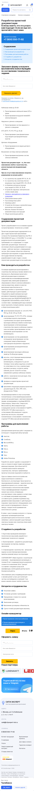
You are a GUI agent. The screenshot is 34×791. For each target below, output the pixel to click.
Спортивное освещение (8, 15)
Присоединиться (11, 689)
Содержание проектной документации (17, 49)
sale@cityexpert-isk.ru (9, 722)
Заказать (9, 661)
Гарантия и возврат (25, 745)
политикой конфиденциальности (13, 101)
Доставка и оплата (25, 742)
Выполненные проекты (23, 737)
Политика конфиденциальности (10, 765)
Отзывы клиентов (7, 751)
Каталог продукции (7, 736)
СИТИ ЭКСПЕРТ (15, 5)
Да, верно (6, 787)
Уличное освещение (24, 15)
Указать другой (20, 787)
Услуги (3, 743)
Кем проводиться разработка (14, 52)
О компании (5, 740)
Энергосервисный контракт (7, 747)
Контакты (22, 748)
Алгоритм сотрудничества (13, 59)
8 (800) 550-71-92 (8, 732)
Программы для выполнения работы (16, 54)
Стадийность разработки (13, 57)
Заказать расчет (10, 93)
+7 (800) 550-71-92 (14, 39)
